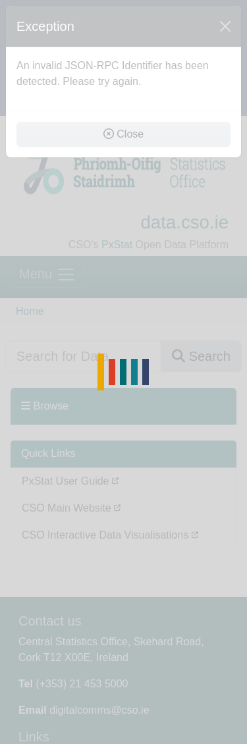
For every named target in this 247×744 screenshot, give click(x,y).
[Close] (225, 26)
